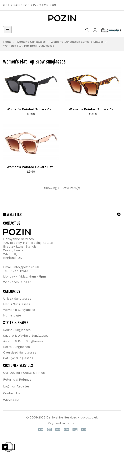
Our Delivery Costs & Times (24, 373)
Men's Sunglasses (16, 304)
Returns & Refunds (17, 379)
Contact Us (11, 393)
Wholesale (11, 400)
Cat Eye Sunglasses (18, 358)
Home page (12, 315)
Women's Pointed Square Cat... (31, 109)
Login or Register (16, 386)
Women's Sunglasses (19, 310)
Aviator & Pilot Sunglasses (23, 341)
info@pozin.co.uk (26, 267)
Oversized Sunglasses (19, 352)
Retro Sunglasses (16, 347)
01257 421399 (20, 271)
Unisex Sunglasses (17, 298)
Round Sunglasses (17, 330)
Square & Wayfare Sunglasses (26, 335)
